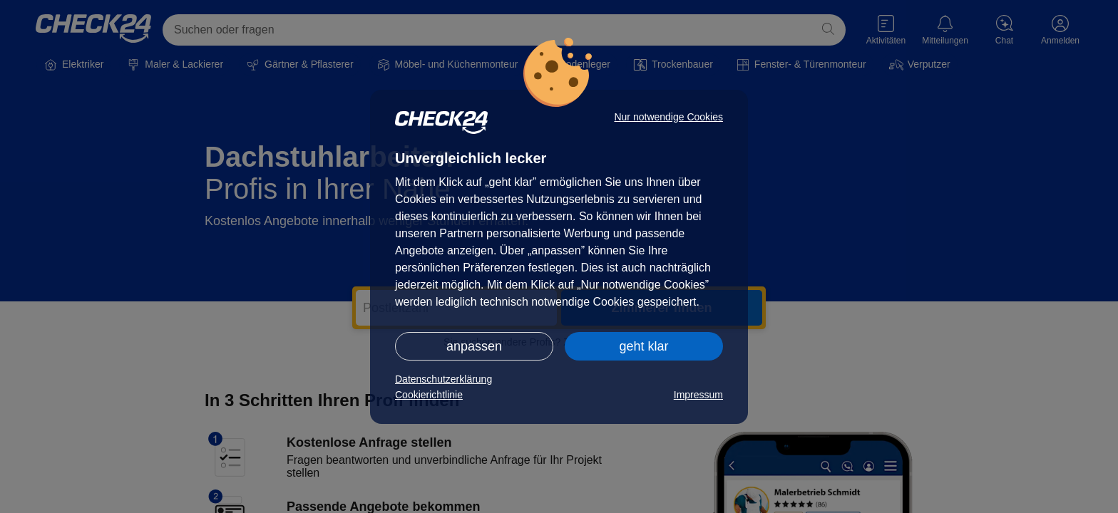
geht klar (643, 346)
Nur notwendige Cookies (668, 117)
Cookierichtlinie (429, 394)
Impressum (698, 394)
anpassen (474, 346)
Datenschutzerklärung (443, 379)
